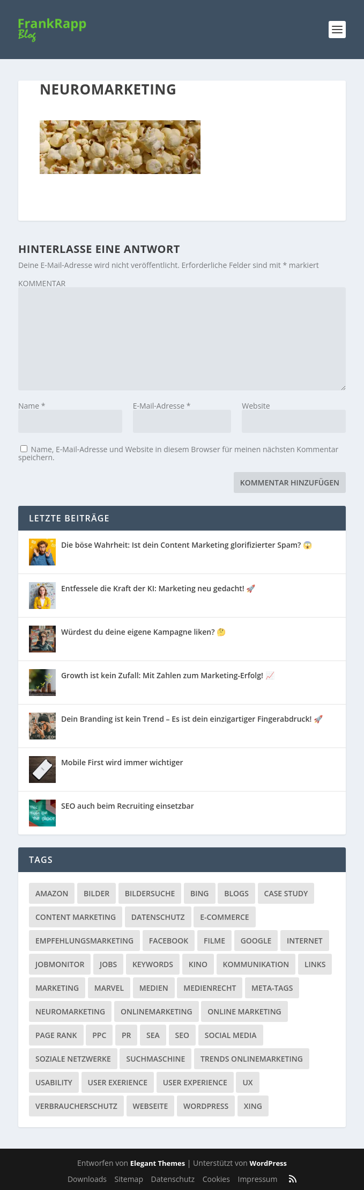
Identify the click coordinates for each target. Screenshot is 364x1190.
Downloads (87, 1179)
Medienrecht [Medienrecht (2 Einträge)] (209, 988)
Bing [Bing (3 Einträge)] (199, 893)
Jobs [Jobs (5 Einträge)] (108, 964)
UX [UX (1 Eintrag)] (247, 1082)
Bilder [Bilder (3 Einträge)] (96, 893)
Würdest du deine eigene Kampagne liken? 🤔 (143, 632)
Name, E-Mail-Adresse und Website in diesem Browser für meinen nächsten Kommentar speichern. (178, 453)
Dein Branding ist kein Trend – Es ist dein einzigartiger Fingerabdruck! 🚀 (192, 719)
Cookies (216, 1179)
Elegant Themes (157, 1163)
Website (256, 406)
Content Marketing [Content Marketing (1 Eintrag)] (75, 917)
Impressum (257, 1179)
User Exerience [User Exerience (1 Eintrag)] (118, 1082)
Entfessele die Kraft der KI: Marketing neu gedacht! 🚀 (158, 588)
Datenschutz (173, 1179)
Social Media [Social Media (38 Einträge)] (231, 1035)
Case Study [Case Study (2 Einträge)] (286, 893)
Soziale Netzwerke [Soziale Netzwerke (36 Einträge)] (73, 1059)
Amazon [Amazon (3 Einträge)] (51, 893)
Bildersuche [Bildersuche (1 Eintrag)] (150, 893)
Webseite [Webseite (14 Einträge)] (150, 1106)
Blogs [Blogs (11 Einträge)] (236, 893)
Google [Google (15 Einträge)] (256, 940)
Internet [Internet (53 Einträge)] (305, 940)
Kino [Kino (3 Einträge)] (198, 964)
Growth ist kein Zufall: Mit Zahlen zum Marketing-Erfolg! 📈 (167, 675)
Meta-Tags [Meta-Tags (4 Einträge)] (272, 988)
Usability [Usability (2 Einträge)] (53, 1082)
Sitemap (129, 1179)
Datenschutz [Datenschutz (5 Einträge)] (158, 917)
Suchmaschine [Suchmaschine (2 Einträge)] (155, 1059)
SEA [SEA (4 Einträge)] (153, 1035)
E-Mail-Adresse (162, 406)
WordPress (268, 1163)
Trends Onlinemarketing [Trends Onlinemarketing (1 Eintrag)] (251, 1059)
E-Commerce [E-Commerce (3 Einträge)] (224, 917)
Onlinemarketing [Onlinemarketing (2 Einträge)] (156, 1011)
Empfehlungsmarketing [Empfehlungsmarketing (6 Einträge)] (84, 940)
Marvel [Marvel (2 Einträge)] (109, 988)
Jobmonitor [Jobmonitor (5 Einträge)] (59, 964)
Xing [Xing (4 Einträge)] (253, 1106)
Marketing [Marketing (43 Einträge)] (57, 988)
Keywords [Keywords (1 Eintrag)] (152, 964)
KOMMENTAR (41, 283)
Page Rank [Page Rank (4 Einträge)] (56, 1035)
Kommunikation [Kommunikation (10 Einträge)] (256, 964)
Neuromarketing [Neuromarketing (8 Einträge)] (70, 1011)
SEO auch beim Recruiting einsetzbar (127, 806)
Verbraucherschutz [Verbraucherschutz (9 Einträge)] (76, 1106)
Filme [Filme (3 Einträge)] (214, 940)
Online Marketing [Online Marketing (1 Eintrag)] (244, 1011)
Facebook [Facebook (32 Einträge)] (169, 940)
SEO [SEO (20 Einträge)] (182, 1035)
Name (32, 406)
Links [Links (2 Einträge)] (314, 964)
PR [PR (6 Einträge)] (126, 1035)
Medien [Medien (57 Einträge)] (153, 988)
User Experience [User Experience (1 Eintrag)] (195, 1082)
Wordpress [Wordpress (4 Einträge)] (205, 1106)
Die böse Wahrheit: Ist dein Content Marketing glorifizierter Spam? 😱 (186, 545)
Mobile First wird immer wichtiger (122, 762)
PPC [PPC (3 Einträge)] (99, 1035)
